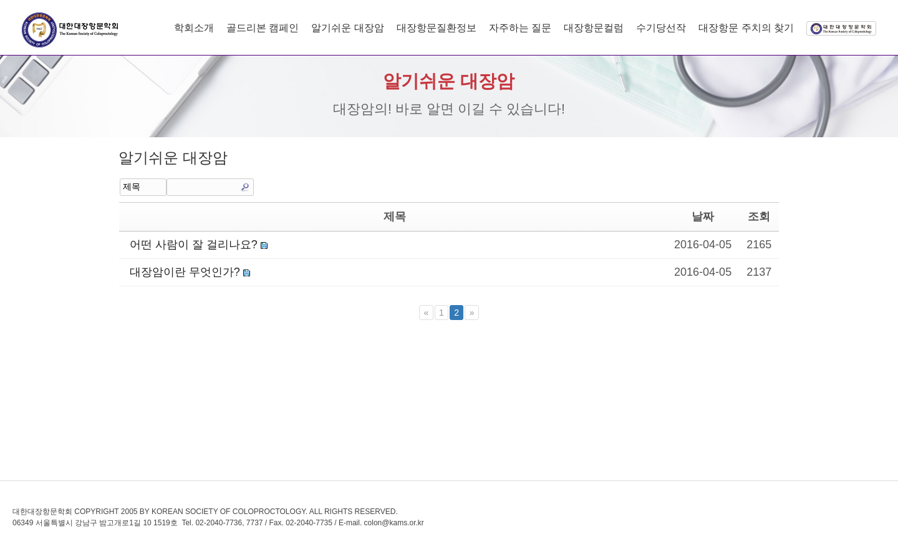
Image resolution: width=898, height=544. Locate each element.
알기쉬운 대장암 (347, 27)
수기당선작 (661, 27)
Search (245, 187)
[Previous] (426, 312)
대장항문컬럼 (594, 27)
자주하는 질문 (520, 27)
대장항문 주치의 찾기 (746, 27)
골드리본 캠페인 (262, 27)
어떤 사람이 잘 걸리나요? (192, 244)
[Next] (471, 312)
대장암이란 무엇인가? (183, 272)
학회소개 (194, 27)
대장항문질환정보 (436, 27)
